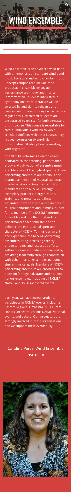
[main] (35, 22)
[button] (4, 4)
